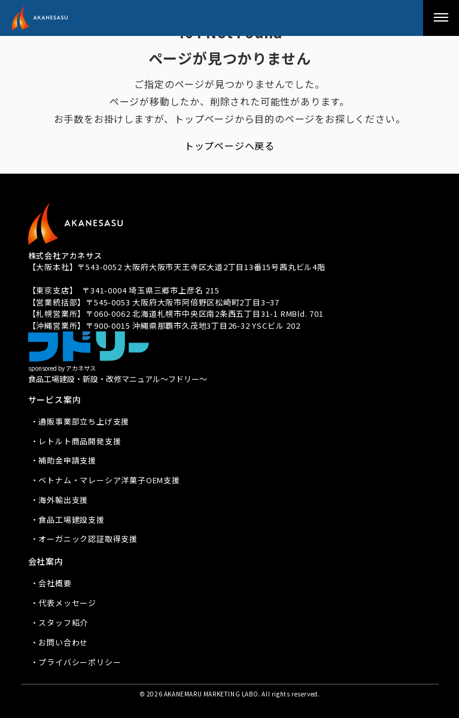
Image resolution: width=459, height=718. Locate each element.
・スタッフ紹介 (60, 622)
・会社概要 (51, 583)
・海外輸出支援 (60, 499)
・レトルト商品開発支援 (76, 441)
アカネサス (60, 18)
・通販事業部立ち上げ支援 (80, 421)
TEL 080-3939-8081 (65, 278)
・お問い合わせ (60, 642)
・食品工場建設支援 (68, 519)
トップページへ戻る (229, 145)
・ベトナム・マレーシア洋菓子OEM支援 (105, 480)
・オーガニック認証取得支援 (84, 538)
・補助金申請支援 (63, 460)
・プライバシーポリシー (76, 662)
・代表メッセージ (63, 602)
